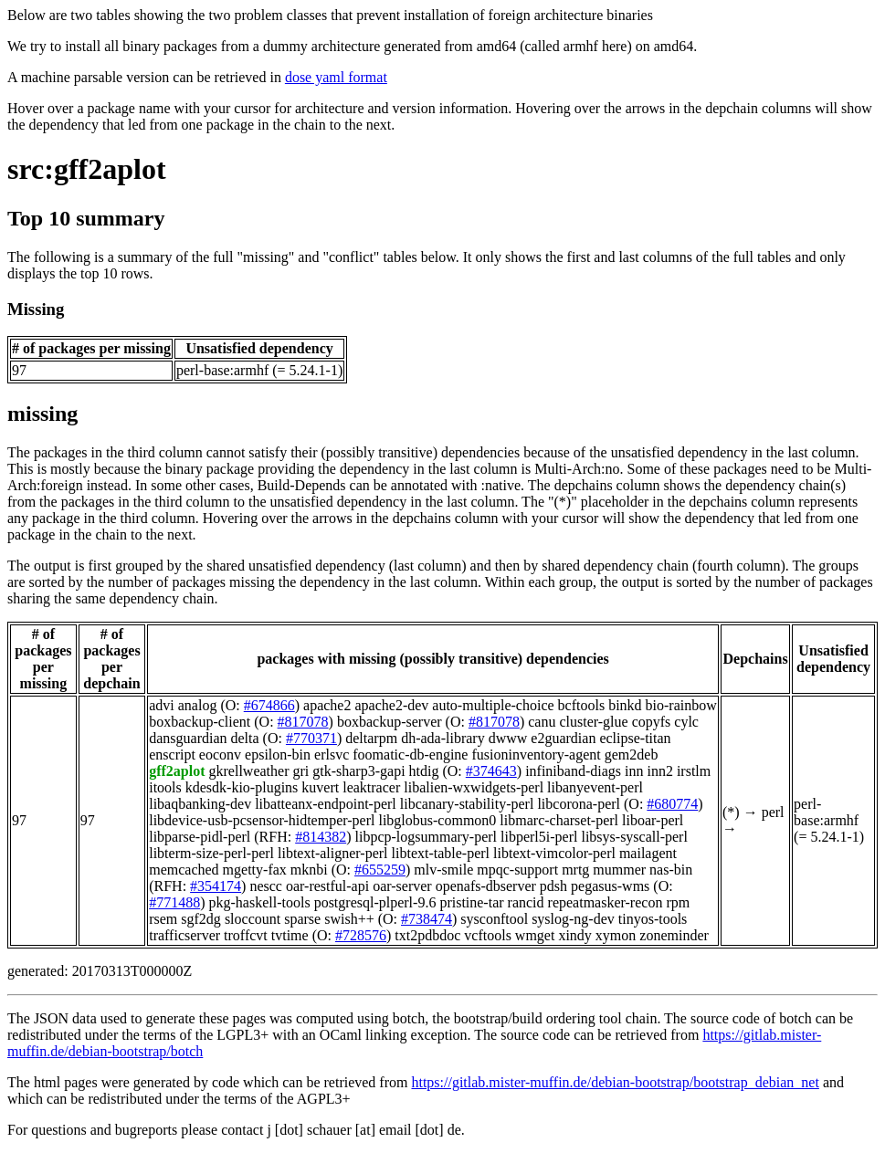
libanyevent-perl (595, 787)
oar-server (402, 886)
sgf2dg (201, 919)
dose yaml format (336, 77)
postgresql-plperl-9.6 (375, 902)
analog (197, 705)
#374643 (491, 771)
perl (773, 812)
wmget (535, 935)
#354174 (215, 886)
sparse (302, 919)
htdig (424, 771)
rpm (678, 902)
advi (161, 705)
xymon (615, 935)
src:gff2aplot (86, 168)
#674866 (269, 705)
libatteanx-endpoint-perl (325, 804)
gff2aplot (177, 771)
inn (634, 771)
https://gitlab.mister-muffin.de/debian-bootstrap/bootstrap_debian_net (614, 1082)
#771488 (174, 902)
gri (300, 771)
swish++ (349, 919)
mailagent (648, 853)
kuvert (320, 787)
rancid (526, 902)
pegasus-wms (610, 886)
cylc (686, 721)
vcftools (487, 935)
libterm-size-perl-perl (211, 853)
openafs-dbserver (486, 886)
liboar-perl (652, 820)
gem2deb (631, 754)
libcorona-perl (578, 804)
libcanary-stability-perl (467, 804)
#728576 (360, 935)
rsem (163, 919)
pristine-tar (471, 902)
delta (245, 738)
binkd (624, 705)
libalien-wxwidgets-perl (473, 787)
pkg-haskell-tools (260, 902)
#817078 (303, 721)
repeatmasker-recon (605, 902)
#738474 (426, 919)
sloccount (252, 919)
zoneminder (674, 935)
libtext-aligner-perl (333, 853)
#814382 (320, 836)
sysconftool (494, 919)
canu (541, 721)
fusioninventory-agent (535, 754)
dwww (508, 738)
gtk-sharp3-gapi (358, 771)
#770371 (311, 738)
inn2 (659, 771)
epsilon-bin (278, 754)
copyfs (651, 721)
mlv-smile (443, 869)
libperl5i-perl (538, 836)
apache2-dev (391, 705)
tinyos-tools (653, 919)
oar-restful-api (327, 886)
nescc (265, 886)
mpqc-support (517, 869)
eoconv (220, 754)
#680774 (672, 804)
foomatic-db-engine (410, 754)
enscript (172, 754)
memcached (183, 869)
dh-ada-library (443, 738)
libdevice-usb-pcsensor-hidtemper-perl (261, 820)
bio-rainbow (681, 705)
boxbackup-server (389, 721)
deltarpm (371, 738)
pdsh (553, 886)
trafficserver (184, 935)
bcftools (582, 705)
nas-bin (670, 869)
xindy (574, 935)
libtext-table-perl (441, 853)
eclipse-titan (634, 738)
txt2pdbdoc (427, 935)
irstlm (694, 771)
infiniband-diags (573, 771)
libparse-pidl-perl (199, 836)
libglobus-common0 (437, 820)
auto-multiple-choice (492, 705)
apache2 (327, 705)
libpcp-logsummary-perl (426, 836)
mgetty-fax (255, 869)
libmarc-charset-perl (559, 820)
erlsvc (331, 754)
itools (165, 787)
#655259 (380, 869)
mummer (619, 869)
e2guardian (563, 738)
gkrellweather (249, 771)
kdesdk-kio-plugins (242, 787)
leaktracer (371, 787)
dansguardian (188, 738)
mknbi (309, 869)
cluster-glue (593, 721)
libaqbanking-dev (200, 804)
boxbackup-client (199, 721)
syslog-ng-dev (573, 919)
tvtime (290, 935)
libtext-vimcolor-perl (554, 853)
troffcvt (246, 935)
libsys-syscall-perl (634, 836)
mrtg (575, 869)
